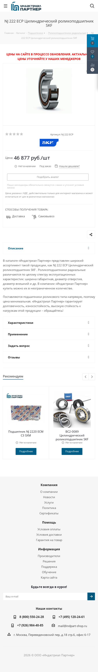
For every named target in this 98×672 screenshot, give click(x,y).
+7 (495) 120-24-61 (72, 617)
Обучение (49, 572)
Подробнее (26, 451)
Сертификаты (49, 513)
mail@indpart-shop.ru (72, 626)
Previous (86, 377)
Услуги (49, 502)
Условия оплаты (49, 529)
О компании (49, 492)
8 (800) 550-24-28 (31, 617)
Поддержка (49, 567)
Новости (49, 497)
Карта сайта (49, 577)
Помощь (49, 522)
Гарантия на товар (49, 540)
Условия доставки (49, 534)
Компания (49, 485)
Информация (49, 549)
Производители (49, 556)
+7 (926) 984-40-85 (30, 625)
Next (92, 377)
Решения (49, 561)
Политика (49, 508)
